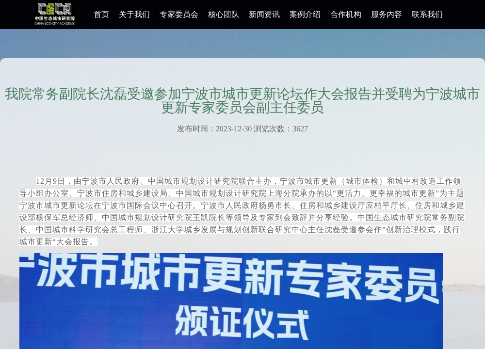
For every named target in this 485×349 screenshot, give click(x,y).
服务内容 (386, 14)
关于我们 (134, 14)
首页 (101, 14)
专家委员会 (179, 14)
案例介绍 (305, 14)
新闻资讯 (264, 14)
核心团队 (223, 14)
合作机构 (345, 14)
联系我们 (427, 14)
